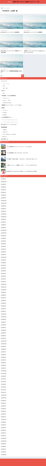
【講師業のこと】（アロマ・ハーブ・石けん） (11, 105)
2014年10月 (3, 441)
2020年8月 (3, 295)
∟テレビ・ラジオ (5, 83)
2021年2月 (3, 279)
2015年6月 (3, 427)
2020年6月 (3, 300)
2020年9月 (3, 292)
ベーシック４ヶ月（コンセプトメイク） (10, 122)
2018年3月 (3, 362)
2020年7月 (3, 297)
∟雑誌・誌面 (5, 88)
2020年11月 (3, 287)
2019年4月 (3, 330)
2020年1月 (3, 311)
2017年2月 (3, 389)
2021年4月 (3, 273)
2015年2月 (3, 433)
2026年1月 (3, 179)
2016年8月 (3, 400)
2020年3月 (3, 308)
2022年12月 (3, 230)
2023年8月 (3, 219)
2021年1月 (3, 281)
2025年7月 (3, 189)
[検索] (22, 75)
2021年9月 (3, 260)
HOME (23, 461)
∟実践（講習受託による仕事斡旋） (9, 134)
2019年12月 (3, 314)
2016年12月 (3, 395)
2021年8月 (3, 262)
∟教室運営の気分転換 (6, 102)
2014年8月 (3, 446)
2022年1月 (3, 254)
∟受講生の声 (5, 132)
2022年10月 (3, 233)
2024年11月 (3, 200)
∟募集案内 (4, 129)
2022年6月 (3, 241)
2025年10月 (3, 181)
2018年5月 (3, 357)
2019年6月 (3, 324)
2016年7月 (3, 403)
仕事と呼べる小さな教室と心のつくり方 (23, 2)
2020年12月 (3, 284)
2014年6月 (3, 452)
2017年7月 (3, 379)
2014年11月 (3, 438)
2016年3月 (3, 411)
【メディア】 (4, 81)
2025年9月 (3, 184)
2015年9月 (3, 422)
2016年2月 (3, 414)
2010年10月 (3, 454)
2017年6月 (3, 381)
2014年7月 (3, 449)
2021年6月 (3, 268)
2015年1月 (3, 435)
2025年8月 (3, 187)
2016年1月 (3, 416)
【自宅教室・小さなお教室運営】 (8, 95)
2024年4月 (3, 208)
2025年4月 (3, 197)
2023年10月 (3, 216)
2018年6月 (3, 354)
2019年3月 (3, 333)
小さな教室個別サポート (6, 117)
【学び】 (3, 90)
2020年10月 (3, 289)
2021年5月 (3, 270)
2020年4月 (3, 306)
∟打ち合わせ (5, 110)
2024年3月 (3, 211)
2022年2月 (3, 251)
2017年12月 (3, 370)
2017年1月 (3, 392)
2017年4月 (3, 387)
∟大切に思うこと (5, 98)
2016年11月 (3, 397)
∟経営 (3, 93)
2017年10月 (3, 373)
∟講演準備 (4, 112)
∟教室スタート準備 (6, 100)
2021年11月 (3, 257)
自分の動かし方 (4, 139)
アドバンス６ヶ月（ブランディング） (9, 119)
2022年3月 (3, 249)
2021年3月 (3, 276)
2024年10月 (3, 203)
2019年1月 (3, 338)
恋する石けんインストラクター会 (8, 124)
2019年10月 (3, 316)
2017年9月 (3, 376)
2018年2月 (3, 365)
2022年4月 (3, 246)
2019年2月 (3, 335)
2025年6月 (3, 192)
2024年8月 (3, 206)
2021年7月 (3, 265)
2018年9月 (3, 346)
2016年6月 (3, 406)
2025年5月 (3, 195)
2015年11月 (3, 419)
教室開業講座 (4, 127)
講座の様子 (4, 136)
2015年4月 (3, 430)
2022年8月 (3, 238)
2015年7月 (3, 424)
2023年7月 (3, 222)
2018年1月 (3, 368)
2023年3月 (3, 227)
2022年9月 (3, 235)
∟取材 (3, 85)
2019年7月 (3, 322)
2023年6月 (3, 224)
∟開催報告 (4, 114)
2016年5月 (3, 408)
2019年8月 (3, 319)
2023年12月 (3, 214)
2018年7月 (3, 352)
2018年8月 (3, 349)
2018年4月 (3, 360)
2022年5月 (3, 243)
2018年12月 (3, 341)
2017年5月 (3, 384)
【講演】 (3, 107)
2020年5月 (3, 303)
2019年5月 (3, 327)
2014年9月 (3, 443)
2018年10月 (3, 343)
